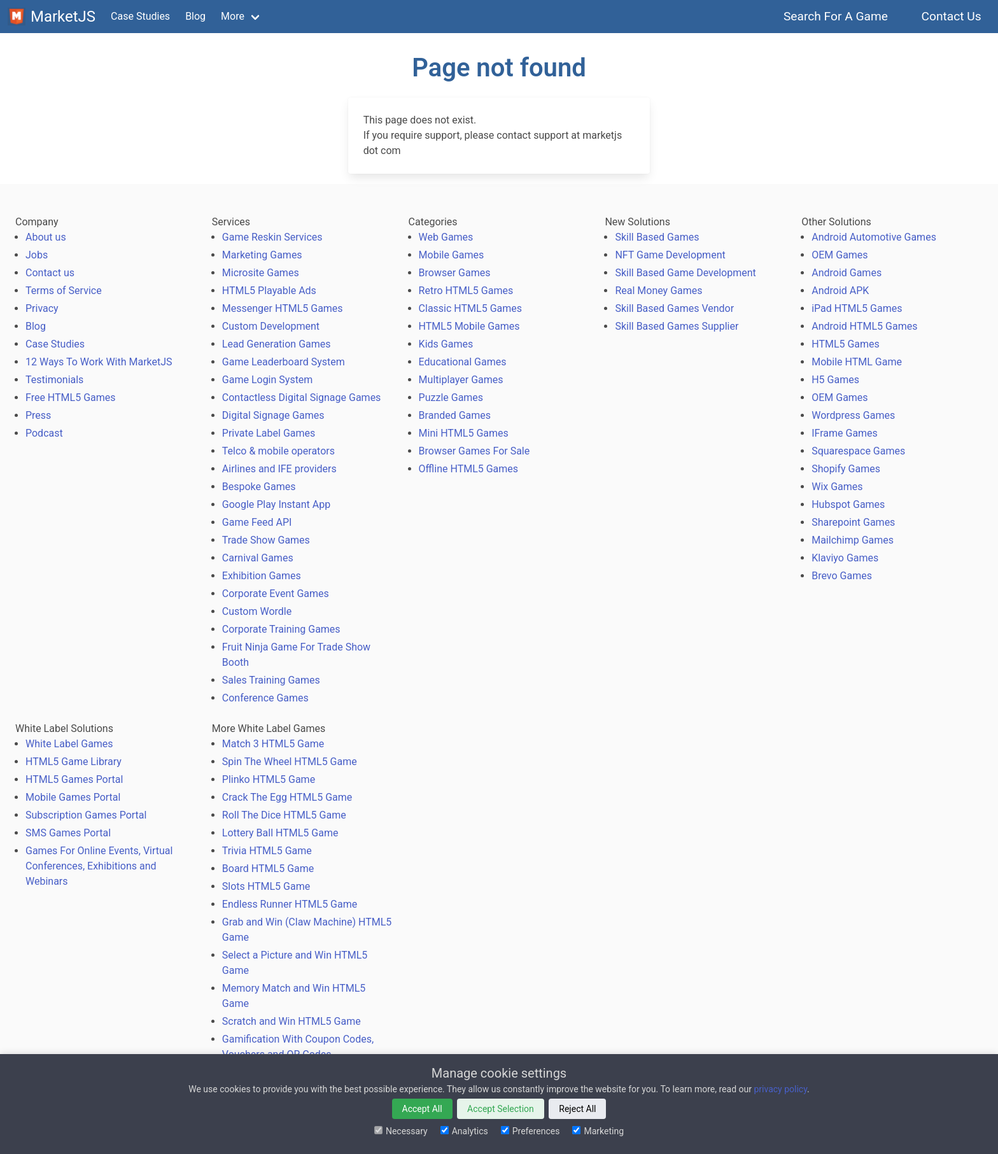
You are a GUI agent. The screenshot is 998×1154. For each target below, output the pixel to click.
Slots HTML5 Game (266, 886)
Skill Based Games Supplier (676, 326)
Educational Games (463, 362)
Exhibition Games (261, 576)
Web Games (446, 237)
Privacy (42, 308)
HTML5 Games (846, 344)
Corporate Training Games (281, 629)
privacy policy (780, 1089)
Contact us (49, 273)
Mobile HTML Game (857, 362)
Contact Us (951, 16)
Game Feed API (257, 522)
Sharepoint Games (853, 522)
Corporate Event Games (275, 594)
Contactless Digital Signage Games (301, 397)
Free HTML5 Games (70, 397)
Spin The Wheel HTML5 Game (289, 762)
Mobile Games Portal (72, 797)
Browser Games (455, 273)
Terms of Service (63, 291)
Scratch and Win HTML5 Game (291, 1021)
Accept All (422, 1109)
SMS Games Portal (68, 833)
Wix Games (837, 487)
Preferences (530, 1131)
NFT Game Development (670, 255)
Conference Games (265, 698)
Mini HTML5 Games (464, 433)
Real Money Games (658, 291)
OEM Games (840, 255)
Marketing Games (262, 255)
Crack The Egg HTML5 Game (287, 797)
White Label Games (69, 744)
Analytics (464, 1131)
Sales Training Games (271, 680)
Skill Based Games (657, 237)
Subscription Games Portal (85, 815)
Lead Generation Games (276, 344)
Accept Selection (500, 1109)
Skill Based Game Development (685, 273)
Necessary (401, 1131)
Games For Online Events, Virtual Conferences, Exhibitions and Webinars (98, 866)
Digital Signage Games (273, 415)
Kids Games (446, 344)
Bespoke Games (259, 487)
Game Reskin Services (272, 237)
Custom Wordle (257, 611)
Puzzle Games (451, 397)
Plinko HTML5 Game (268, 779)
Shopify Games (846, 469)
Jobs (36, 255)
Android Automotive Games (874, 237)
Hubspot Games (848, 504)
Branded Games (455, 415)
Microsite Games (260, 273)
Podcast (44, 433)
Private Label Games (268, 433)
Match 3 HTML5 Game (273, 744)
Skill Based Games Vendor (674, 308)
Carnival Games (257, 558)
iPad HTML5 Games (857, 308)
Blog (195, 16)
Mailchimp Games (853, 540)
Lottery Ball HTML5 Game (280, 833)
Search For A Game (836, 16)
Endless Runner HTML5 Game (289, 904)
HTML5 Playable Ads (269, 291)
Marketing (598, 1131)
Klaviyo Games (845, 558)
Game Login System (267, 380)
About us (45, 237)
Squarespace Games (858, 451)
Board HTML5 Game (268, 868)
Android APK (840, 291)
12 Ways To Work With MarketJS (98, 362)
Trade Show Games (266, 540)
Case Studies (140, 16)
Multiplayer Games (461, 380)
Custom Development (271, 326)
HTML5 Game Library (73, 762)
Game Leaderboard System (283, 362)
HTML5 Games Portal (74, 779)
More (232, 16)
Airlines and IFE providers (279, 469)
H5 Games (835, 380)
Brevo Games (842, 576)
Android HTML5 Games (864, 326)
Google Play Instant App (276, 504)
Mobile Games (451, 255)
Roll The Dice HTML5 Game (284, 815)
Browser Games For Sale (474, 451)
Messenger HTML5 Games (282, 308)
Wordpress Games (853, 415)
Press (38, 415)
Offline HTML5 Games (469, 469)
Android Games (847, 273)
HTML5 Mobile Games (469, 326)
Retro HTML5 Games (466, 291)
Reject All (577, 1109)
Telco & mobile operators (278, 451)
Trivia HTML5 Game (267, 851)
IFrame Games (845, 433)
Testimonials (54, 380)
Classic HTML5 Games (470, 308)
